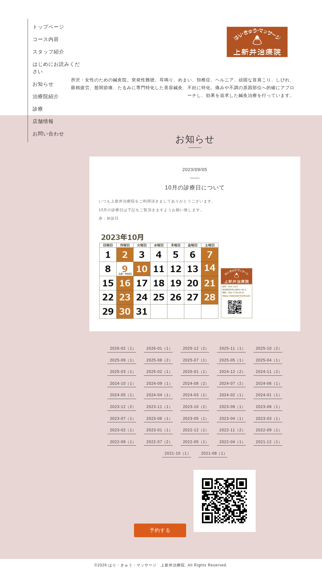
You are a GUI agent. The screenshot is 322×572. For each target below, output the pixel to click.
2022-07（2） (159, 442)
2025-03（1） (123, 372)
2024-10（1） (123, 383)
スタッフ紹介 (48, 51)
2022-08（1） (123, 442)
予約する (160, 530)
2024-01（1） (269, 395)
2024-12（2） (232, 372)
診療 (38, 108)
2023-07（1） (123, 418)
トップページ (48, 27)
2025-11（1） (232, 348)
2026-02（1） (123, 348)
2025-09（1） (123, 360)
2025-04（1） (269, 360)
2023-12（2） (123, 407)
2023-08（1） (269, 407)
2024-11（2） (269, 372)
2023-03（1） (269, 418)
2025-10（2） (269, 348)
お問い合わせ (48, 133)
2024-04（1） (159, 395)
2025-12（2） (196, 348)
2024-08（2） (196, 383)
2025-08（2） (159, 360)
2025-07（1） (196, 360)
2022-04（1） (232, 442)
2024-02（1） (232, 395)
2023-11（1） (159, 407)
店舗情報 (43, 121)
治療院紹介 (46, 96)
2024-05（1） (123, 395)
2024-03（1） (196, 395)
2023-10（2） (196, 407)
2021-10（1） (178, 453)
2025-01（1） (196, 372)
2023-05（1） (196, 418)
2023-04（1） (232, 418)
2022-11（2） (232, 430)
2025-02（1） (159, 372)
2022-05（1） (196, 442)
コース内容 (46, 39)
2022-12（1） (196, 430)
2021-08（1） (214, 453)
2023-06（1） (159, 418)
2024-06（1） (269, 383)
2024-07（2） (232, 383)
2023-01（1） (159, 430)
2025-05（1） (232, 360)
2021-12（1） (269, 442)
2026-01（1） (159, 348)
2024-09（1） (159, 383)
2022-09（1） (269, 430)
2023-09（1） (232, 407)
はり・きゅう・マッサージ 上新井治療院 (146, 565)
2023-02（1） (123, 430)
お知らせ (43, 84)
